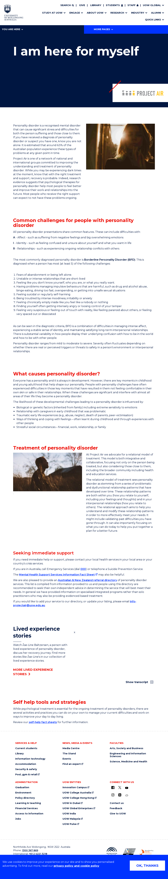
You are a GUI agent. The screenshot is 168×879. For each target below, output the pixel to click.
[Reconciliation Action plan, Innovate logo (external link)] (112, 852)
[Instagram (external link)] (113, 795)
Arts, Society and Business (126, 748)
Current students (26, 748)
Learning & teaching (28, 803)
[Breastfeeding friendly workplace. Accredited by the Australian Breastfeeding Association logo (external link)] (146, 852)
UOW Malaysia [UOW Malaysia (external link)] (71, 818)
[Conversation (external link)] (127, 795)
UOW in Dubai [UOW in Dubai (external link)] (71, 803)
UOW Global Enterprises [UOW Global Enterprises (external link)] (78, 808)
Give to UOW (118, 813)
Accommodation (25, 764)
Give (82, 5)
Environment (23, 792)
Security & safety (26, 769)
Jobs (18, 818)
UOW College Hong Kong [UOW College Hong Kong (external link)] (78, 798)
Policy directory (25, 798)
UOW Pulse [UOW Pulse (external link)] (70, 824)
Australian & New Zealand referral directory (87, 580)
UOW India (69, 813)
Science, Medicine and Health (128, 761)
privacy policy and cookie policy (76, 865)
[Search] (67, 5)
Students (113, 5)
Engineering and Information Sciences (128, 755)
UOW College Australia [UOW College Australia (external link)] (77, 792)
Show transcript (137, 682)
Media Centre (71, 748)
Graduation (22, 787)
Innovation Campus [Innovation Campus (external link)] (75, 787)
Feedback (116, 808)
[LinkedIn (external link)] (120, 795)
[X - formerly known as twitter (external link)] (120, 787)
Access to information (29, 813)
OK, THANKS (147, 866)
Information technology (30, 758)
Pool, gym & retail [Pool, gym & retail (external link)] (26, 774)
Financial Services (26, 808)
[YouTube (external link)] (127, 788)
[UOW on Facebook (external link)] (113, 787)
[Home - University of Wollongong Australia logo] (13, 12)
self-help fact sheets (43, 722)
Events (67, 758)
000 (83, 569)
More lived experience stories (33, 672)
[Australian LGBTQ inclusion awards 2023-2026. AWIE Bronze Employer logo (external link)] (129, 852)
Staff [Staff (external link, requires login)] (131, 5)
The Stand (69, 753)
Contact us (117, 803)
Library (95, 5)
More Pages (103, 29)
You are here (12, 29)
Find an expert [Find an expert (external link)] (72, 764)
